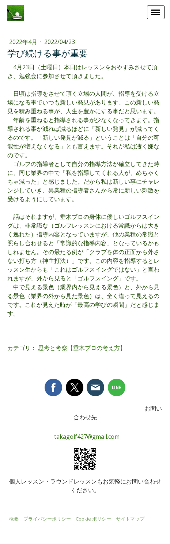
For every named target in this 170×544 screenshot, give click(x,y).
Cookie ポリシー (93, 518)
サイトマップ (130, 518)
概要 (14, 518)
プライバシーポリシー (47, 518)
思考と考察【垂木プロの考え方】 (82, 348)
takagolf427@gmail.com (87, 437)
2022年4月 (24, 42)
